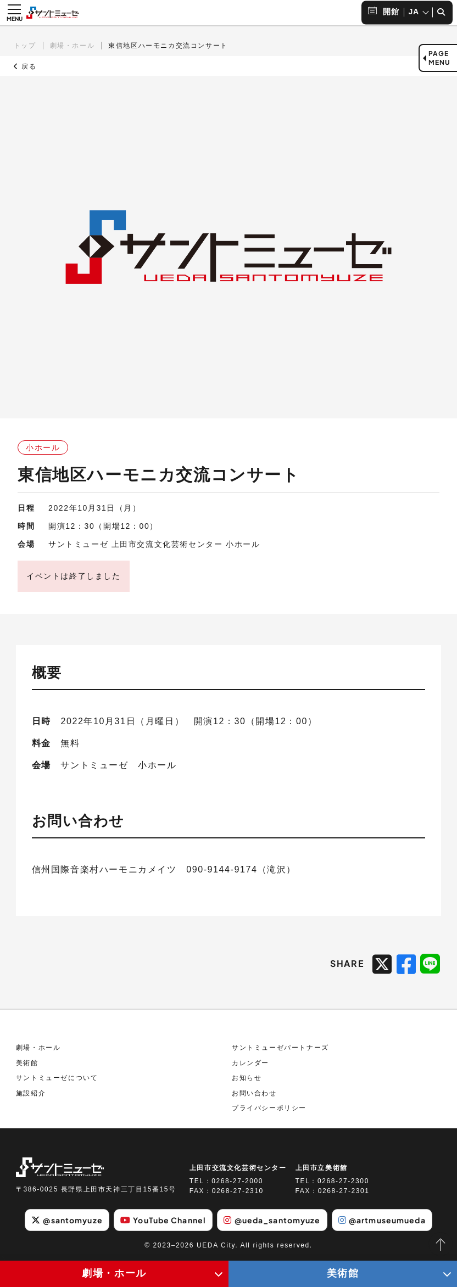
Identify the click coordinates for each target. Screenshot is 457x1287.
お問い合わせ (254, 1093)
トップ (25, 45)
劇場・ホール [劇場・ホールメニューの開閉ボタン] (114, 1273)
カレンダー (250, 1063)
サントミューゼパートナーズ (280, 1047)
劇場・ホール (72, 45)
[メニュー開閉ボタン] (14, 13)
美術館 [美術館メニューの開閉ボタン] (343, 1273)
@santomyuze (66, 1220)
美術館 (27, 1063)
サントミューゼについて (57, 1078)
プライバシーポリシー (269, 1108)
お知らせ (246, 1078)
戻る (25, 66)
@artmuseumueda (382, 1220)
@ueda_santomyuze (272, 1220)
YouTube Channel (163, 1220)
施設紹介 (31, 1093)
